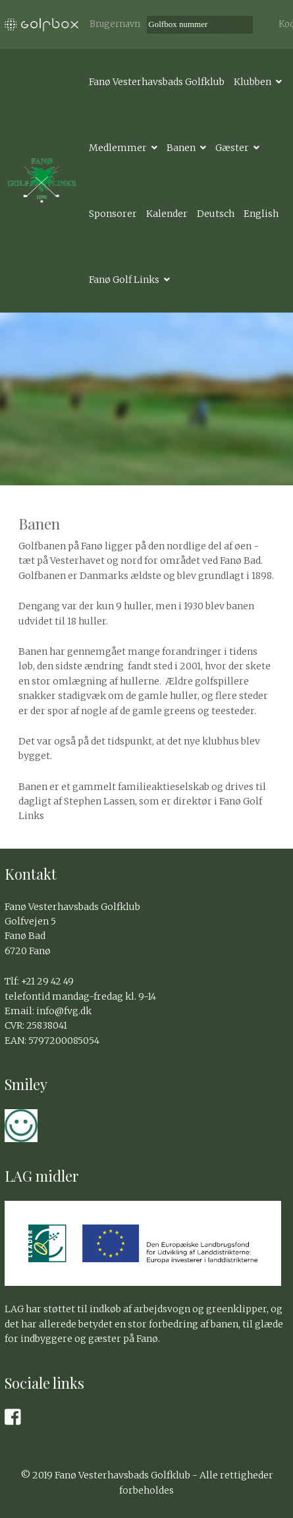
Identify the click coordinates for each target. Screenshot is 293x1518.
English (261, 214)
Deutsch (215, 214)
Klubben (252, 82)
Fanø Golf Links (124, 280)
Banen (181, 148)
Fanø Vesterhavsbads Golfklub (157, 82)
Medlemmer (118, 148)
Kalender (167, 214)
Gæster (232, 148)
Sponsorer (113, 214)
